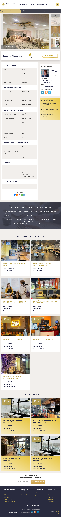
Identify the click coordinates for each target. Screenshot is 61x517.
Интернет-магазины (9, 501)
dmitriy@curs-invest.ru (47, 86)
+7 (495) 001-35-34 (46, 82)
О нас (49, 495)
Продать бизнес (25, 495)
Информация (24, 493)
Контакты (50, 497)
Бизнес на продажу (24, 4)
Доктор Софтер (57, 512)
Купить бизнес (38, 495)
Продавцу (33, 4)
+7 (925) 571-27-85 (46, 81)
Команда (50, 499)
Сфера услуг (7, 493)
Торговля (6, 497)
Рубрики (25, 11)
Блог (49, 493)
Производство (8, 499)
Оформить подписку (38, 481)
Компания (47, 4)
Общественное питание (36, 11)
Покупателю (40, 4)
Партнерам (51, 501)
